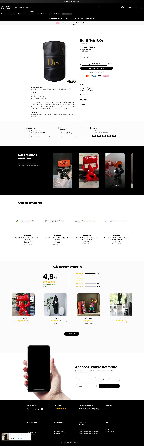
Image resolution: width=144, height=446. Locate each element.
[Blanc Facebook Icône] (31, 409)
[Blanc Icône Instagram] (28, 409)
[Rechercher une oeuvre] (57, 7)
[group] (72, 230)
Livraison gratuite (85, 49)
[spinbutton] (84, 57)
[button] (141, 7)
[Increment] (87, 57)
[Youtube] (42, 409)
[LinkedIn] (36, 409)
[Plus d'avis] (71, 334)
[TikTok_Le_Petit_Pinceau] (39, 409)
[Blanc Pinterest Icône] (34, 409)
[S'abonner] (109, 386)
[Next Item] (139, 310)
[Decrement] (82, 57)
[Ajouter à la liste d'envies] (111, 64)
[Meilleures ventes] (67, 14)
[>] (122, 408)
